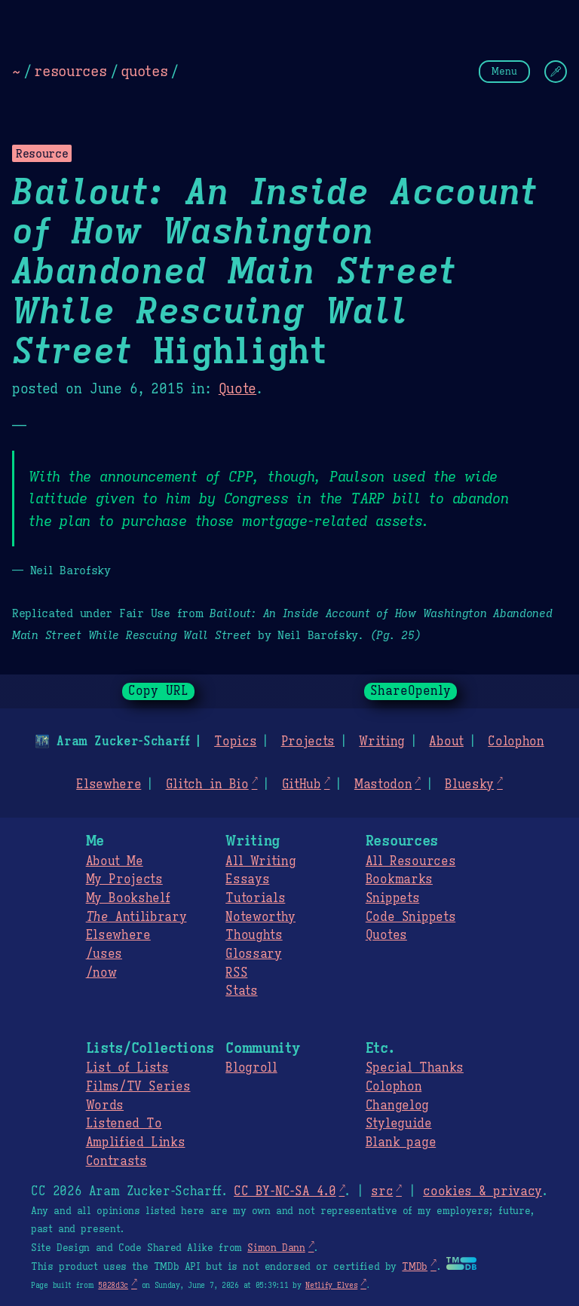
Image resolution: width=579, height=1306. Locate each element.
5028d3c (113, 1285)
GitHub (301, 784)
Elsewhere (108, 784)
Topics (235, 741)
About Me (114, 861)
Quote (237, 389)
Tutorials (255, 898)
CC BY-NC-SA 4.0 (284, 1191)
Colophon (516, 741)
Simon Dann (276, 1248)
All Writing (260, 861)
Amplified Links (135, 1142)
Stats (241, 991)
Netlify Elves (331, 1285)
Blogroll (251, 1067)
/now (101, 972)
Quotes (386, 935)
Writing (382, 741)
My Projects (124, 879)
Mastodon (383, 784)
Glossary (253, 954)
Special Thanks (415, 1067)
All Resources (410, 861)
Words (105, 1105)
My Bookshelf (128, 898)
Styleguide (399, 1123)
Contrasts (116, 1161)
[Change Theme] (555, 71)
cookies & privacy (482, 1191)
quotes (144, 71)
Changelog (397, 1105)
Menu (504, 71)
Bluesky (469, 784)
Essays (247, 879)
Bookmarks (399, 879)
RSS (236, 972)
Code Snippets (410, 917)
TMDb (414, 1267)
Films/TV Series (138, 1086)
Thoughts (253, 935)
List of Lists (127, 1067)
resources (70, 71)
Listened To (124, 1123)
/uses (104, 954)
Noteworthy (260, 917)
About (446, 741)
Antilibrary (136, 917)
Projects (308, 741)
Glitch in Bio (207, 784)
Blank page (401, 1142)
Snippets (392, 898)
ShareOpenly (410, 691)
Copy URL (158, 691)
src (382, 1191)
